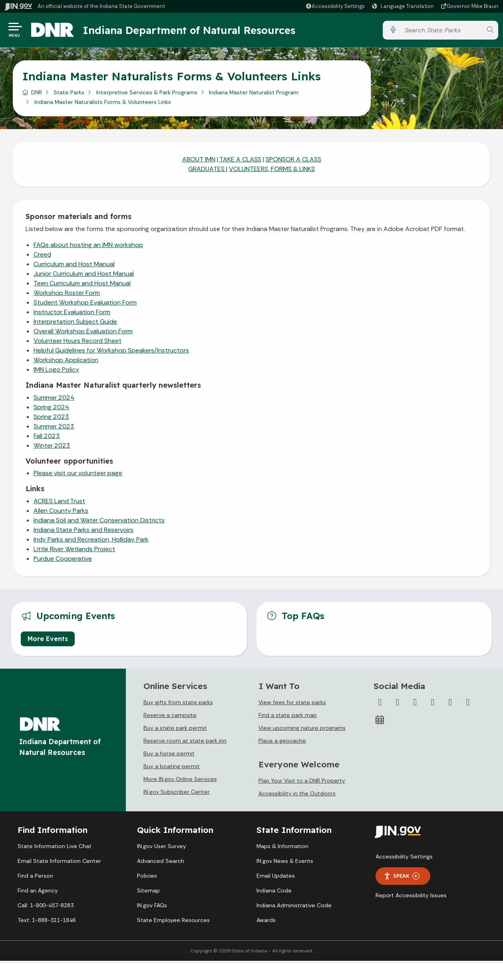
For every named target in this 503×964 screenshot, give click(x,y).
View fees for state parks (292, 705)
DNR (36, 95)
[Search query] (441, 32)
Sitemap (148, 893)
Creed (42, 257)
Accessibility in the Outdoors (297, 796)
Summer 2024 (54, 400)
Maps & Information (282, 849)
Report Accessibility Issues (411, 898)
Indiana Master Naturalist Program (253, 95)
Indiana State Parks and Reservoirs (83, 533)
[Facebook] (380, 705)
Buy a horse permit (169, 756)
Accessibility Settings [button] (404, 859)
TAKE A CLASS (240, 162)
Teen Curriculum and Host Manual (82, 286)
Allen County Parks (61, 514)
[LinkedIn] (450, 705)
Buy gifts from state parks (178, 705)
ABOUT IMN (198, 162)
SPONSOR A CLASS (293, 162)
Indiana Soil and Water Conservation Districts (99, 523)
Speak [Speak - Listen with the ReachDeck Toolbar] (401, 879)
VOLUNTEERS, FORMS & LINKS (272, 172)
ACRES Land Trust (59, 504)
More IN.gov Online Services (180, 782)
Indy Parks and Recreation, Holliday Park (91, 542)
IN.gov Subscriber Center (176, 795)
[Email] (467, 705)
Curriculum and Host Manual (74, 267)
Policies (147, 878)
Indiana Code (274, 893)
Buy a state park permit (175, 731)
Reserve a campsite (170, 718)
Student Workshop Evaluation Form (85, 305)
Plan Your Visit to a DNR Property (301, 783)
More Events (48, 642)
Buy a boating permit (171, 769)
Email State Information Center (59, 864)
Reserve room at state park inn (185, 743)
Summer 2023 (54, 429)
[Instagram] (415, 705)
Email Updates (275, 878)
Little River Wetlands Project (74, 552)
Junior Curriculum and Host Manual (84, 277)
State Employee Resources (173, 923)
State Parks (69, 95)
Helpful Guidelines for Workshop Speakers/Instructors (111, 353)
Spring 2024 (51, 410)
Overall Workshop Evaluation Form (83, 334)
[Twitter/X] (397, 705)
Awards (266, 923)
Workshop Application (66, 363)
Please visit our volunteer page (78, 476)
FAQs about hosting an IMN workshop (88, 248)
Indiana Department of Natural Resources (193, 31)
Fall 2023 (47, 439)
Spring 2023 (51, 420)
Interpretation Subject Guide (75, 325)
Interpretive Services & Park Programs (146, 95)
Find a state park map (287, 718)
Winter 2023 (52, 448)
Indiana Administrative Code (294, 908)
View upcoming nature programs (302, 731)
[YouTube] (432, 705)
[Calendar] (380, 723)
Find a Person (35, 878)
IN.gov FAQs (152, 908)
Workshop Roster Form (67, 296)
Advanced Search (160, 864)
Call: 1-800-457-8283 (46, 908)
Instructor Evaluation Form (72, 315)
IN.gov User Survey (161, 849)
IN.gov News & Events (284, 864)
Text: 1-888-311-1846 (47, 923)
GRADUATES (207, 172)
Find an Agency (38, 893)
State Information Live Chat (54, 849)
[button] (335, 6)
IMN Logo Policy (56, 372)
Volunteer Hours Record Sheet (77, 344)
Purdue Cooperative (63, 562)
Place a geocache (282, 743)
